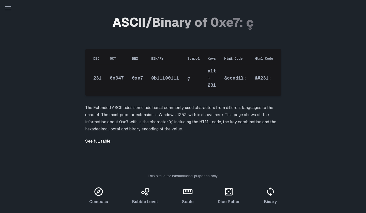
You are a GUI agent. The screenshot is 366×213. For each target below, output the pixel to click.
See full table (97, 141)
